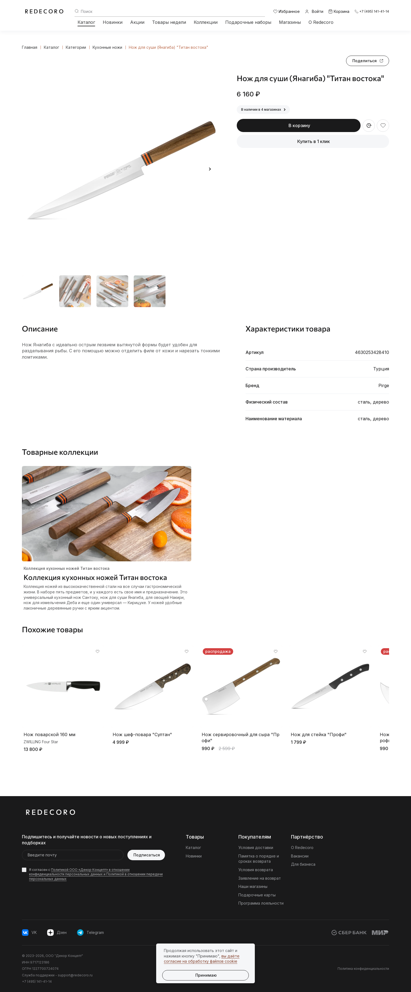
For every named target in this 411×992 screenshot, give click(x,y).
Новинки (112, 22)
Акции (137, 22)
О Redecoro (321, 22)
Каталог (86, 22)
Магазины (290, 22)
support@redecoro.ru (75, 975)
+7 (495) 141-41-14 (37, 981)
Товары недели (169, 22)
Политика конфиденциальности (363, 969)
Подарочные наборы (248, 22)
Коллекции (206, 22)
